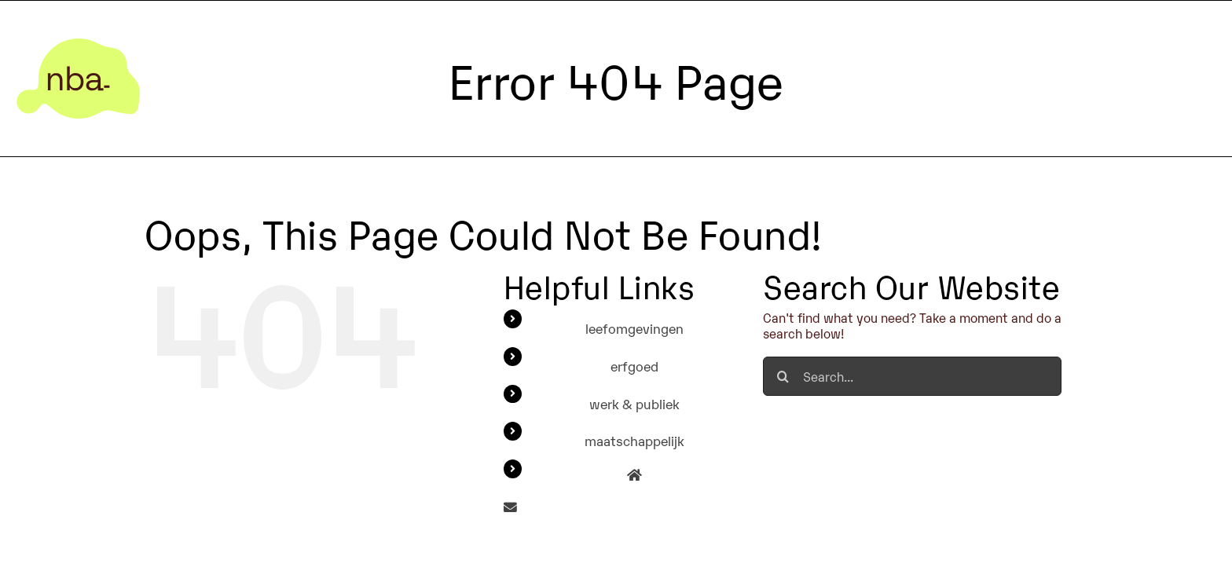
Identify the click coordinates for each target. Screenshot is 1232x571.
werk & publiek (634, 403)
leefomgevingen (634, 328)
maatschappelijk (634, 440)
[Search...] (912, 376)
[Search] (782, 376)
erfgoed (634, 366)
